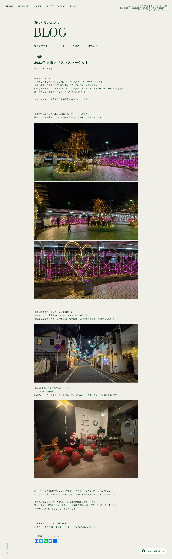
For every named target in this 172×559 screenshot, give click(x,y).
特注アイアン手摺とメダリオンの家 (152, 6)
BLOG (73, 7)
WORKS (61, 7)
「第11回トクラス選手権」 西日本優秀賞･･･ (148, 8)
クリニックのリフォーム (157, 10)
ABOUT (37, 7)
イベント (60, 46)
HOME (9, 7)
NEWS (76, 46)
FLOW (49, 7)
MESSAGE (23, 7)
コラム (91, 46)
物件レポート (41, 46)
